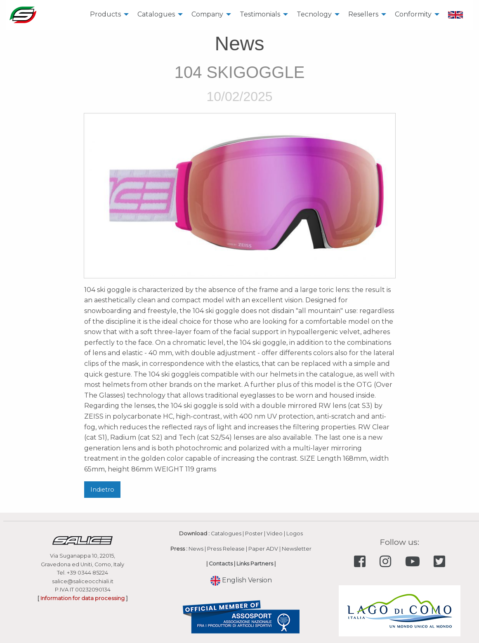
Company (207, 14)
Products (105, 14)
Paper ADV (263, 549)
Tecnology (314, 14)
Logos (294, 533)
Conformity (413, 14)
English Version (241, 580)
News (196, 549)
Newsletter (296, 549)
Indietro (102, 489)
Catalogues (156, 14)
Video (275, 533)
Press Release (226, 549)
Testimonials (260, 14)
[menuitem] (107, 15)
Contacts (221, 564)
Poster (254, 533)
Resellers (363, 14)
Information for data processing (82, 598)
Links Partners (254, 564)
